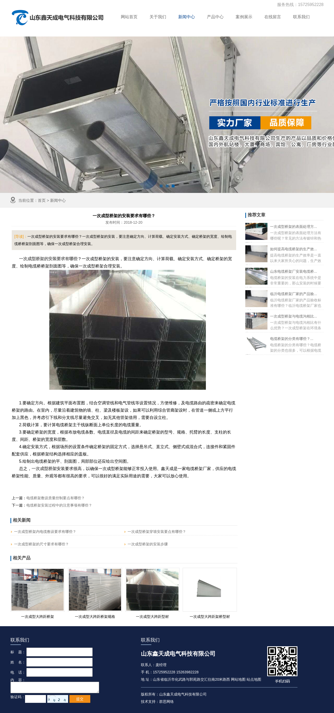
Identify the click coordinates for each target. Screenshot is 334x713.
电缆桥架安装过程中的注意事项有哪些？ (59, 505)
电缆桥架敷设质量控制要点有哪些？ (55, 498)
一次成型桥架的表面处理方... (293, 226)
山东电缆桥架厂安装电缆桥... (293, 271)
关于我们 (158, 17)
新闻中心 (186, 17)
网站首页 (129, 17)
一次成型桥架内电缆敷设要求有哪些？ (45, 531)
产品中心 (215, 17)
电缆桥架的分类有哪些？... (291, 339)
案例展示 (244, 17)
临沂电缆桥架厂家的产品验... (293, 294)
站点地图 (254, 679)
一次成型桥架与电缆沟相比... (293, 316)
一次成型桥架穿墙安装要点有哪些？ (157, 531)
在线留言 (272, 17)
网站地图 (238, 679)
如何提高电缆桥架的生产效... (293, 249)
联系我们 (301, 17)
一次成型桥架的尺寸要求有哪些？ (41, 544)
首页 (42, 200)
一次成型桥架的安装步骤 (148, 544)
